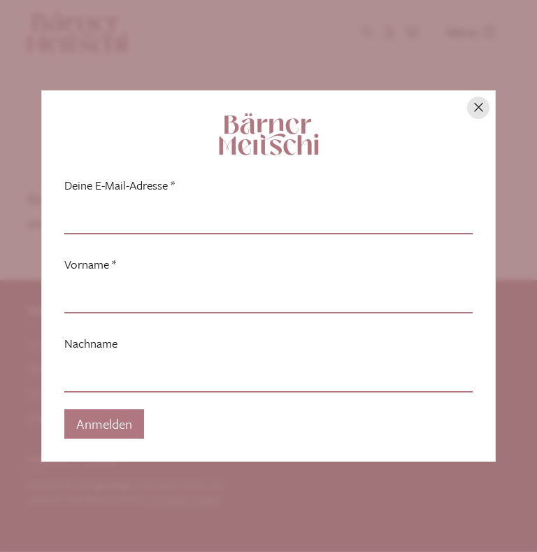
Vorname (90, 264)
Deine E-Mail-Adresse (119, 185)
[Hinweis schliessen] (478, 108)
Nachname (90, 343)
